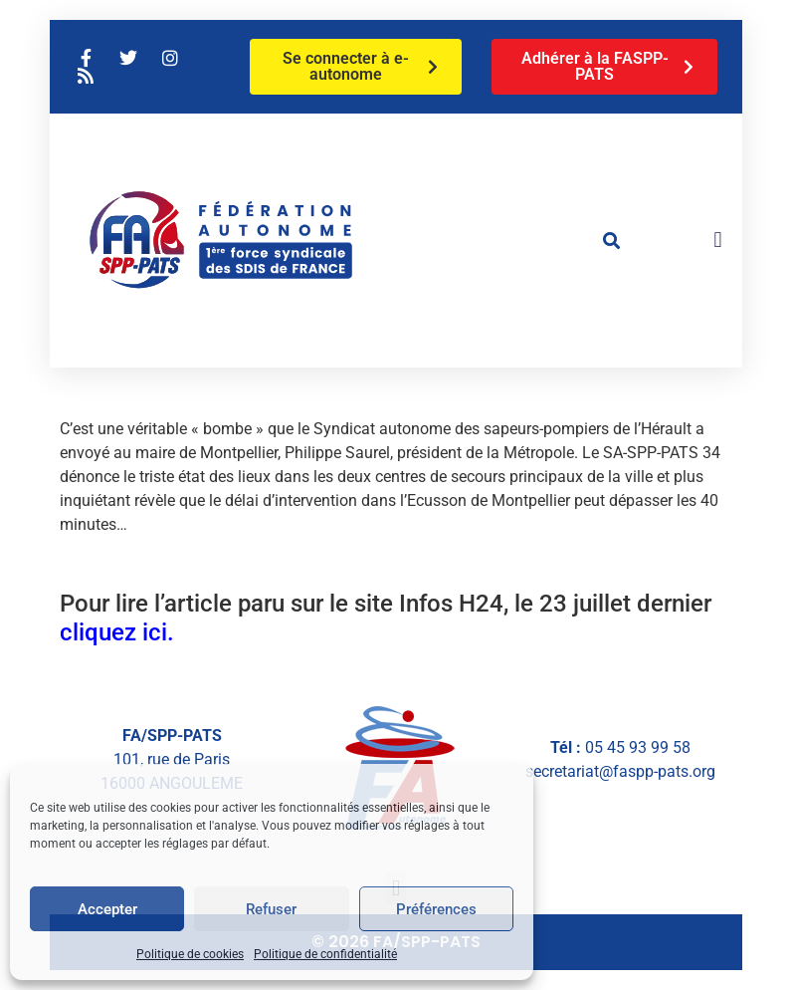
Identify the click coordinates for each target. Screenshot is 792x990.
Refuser (271, 909)
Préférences (436, 909)
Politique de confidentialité (325, 954)
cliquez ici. (117, 632)
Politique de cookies (190, 954)
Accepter (107, 909)
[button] (611, 240)
